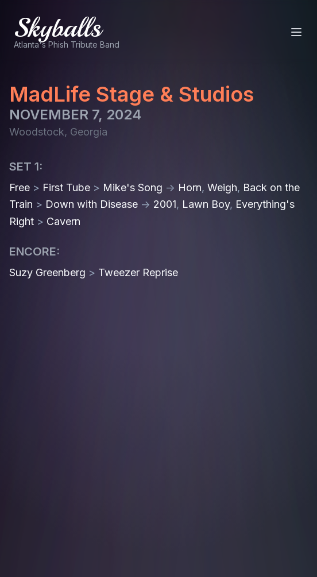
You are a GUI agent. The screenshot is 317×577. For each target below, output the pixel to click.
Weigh (222, 187)
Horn (190, 187)
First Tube (66, 187)
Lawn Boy (206, 204)
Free (19, 187)
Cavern (63, 221)
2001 (164, 204)
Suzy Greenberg (47, 272)
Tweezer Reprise (138, 272)
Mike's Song (133, 187)
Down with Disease (91, 204)
